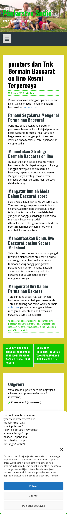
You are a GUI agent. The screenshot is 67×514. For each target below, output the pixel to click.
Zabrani (33, 496)
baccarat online (45, 320)
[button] (61, 449)
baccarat (15, 320)
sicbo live (13, 307)
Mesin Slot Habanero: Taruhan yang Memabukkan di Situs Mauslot (48, 353)
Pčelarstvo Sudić (27, 13)
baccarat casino (32, 107)
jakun (31, 93)
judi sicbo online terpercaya (31, 325)
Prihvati (33, 486)
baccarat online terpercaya (22, 323)
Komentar (26, 402)
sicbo (36, 326)
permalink (21, 330)
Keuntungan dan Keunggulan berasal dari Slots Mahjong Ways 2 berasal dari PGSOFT (18, 355)
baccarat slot (43, 323)
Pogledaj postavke (33, 505)
